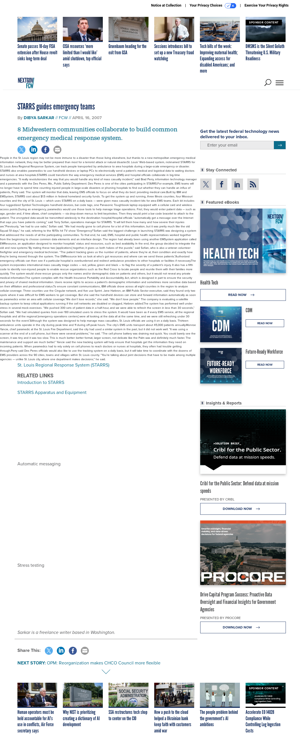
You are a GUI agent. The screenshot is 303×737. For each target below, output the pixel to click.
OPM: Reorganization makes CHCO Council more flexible (103, 663)
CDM (249, 310)
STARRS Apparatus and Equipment (52, 392)
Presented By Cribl (217, 499)
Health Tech (209, 282)
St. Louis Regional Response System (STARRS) (63, 365)
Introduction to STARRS (40, 382)
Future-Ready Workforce (264, 351)
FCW (63, 118)
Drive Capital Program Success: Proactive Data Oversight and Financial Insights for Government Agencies (238, 602)
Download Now (243, 509)
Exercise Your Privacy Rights (266, 5)
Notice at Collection (166, 5)
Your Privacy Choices (213, 5)
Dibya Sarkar (39, 118)
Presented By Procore (220, 617)
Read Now (243, 295)
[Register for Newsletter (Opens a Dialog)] (280, 145)
